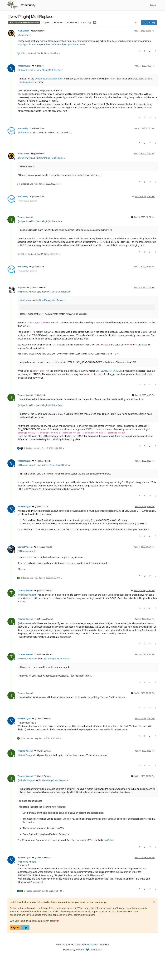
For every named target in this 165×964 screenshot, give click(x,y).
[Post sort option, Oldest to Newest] (136, 22)
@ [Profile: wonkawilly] (24, 35)
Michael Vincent (25, 547)
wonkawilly (23, 128)
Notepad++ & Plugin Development (24, 22)
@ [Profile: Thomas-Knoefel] (27, 291)
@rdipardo (38, 66)
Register (15, 927)
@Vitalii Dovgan (40, 506)
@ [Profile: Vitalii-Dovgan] (26, 755)
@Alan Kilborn (36, 128)
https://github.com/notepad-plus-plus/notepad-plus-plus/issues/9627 (51, 44)
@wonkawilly (37, 31)
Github (121, 697)
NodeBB (80, 949)
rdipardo (22, 287)
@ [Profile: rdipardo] (23, 70)
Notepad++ (92, 944)
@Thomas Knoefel (36, 287)
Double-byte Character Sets (49, 78)
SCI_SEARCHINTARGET (108, 371)
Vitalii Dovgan (24, 66)
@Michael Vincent (43, 590)
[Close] (154, 902)
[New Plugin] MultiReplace (49, 70)
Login (25, 927)
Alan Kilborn (23, 31)
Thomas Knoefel (25, 217)
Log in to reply (149, 22)
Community (28, 5)
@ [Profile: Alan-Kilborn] (25, 132)
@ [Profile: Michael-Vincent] (27, 595)
